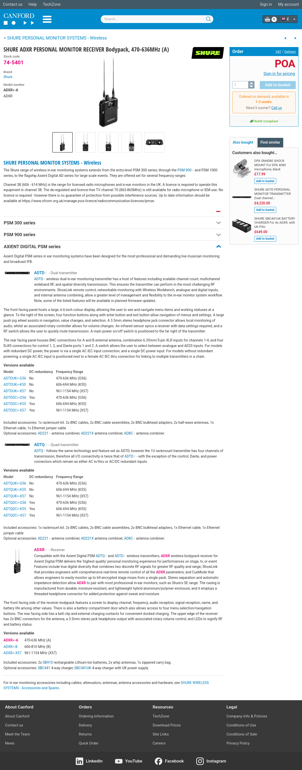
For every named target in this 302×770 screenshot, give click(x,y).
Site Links (161, 734)
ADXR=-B (11, 647)
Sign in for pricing (279, 73)
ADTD (40, 272)
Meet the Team (17, 734)
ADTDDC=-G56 (15, 398)
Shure (8, 77)
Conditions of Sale (241, 734)
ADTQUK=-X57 (15, 496)
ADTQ (40, 444)
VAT (278, 52)
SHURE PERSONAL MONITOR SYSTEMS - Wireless (52, 162)
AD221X (87, 433)
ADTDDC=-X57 (15, 410)
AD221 (44, 433)
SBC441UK (82, 668)
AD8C (129, 433)
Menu (47, 19)
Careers (159, 743)
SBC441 (44, 668)
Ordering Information (96, 716)
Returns (85, 734)
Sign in (266, 4)
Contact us (12, 4)
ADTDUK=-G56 (15, 378)
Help (32, 4)
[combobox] (157, 19)
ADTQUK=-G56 (15, 483)
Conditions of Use (241, 725)
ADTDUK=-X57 (15, 391)
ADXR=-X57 (13, 653)
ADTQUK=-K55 (15, 490)
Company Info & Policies (246, 716)
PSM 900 (186, 170)
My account (288, 4)
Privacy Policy (238, 743)
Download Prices (167, 725)
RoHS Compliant (264, 121)
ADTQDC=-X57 (15, 515)
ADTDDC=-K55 (15, 404)
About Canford (17, 716)
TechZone (51, 4)
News (9, 743)
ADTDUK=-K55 (15, 384)
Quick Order (88, 743)
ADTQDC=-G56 (15, 503)
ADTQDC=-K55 (15, 509)
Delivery (290, 52)
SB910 (48, 662)
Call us (276, 108)
